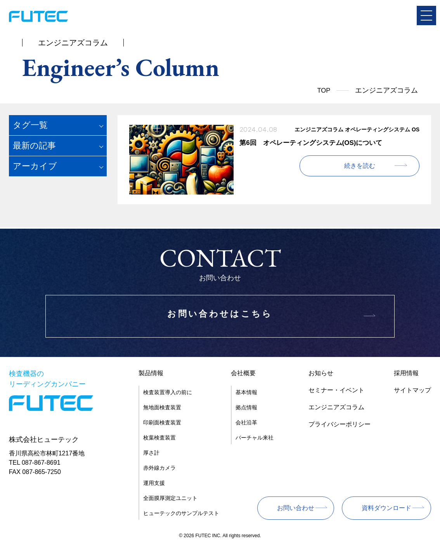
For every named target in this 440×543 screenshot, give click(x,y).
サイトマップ (412, 390)
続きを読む (375, 165)
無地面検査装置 (162, 407)
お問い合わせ (295, 508)
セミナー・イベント (336, 390)
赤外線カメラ (159, 468)
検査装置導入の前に (167, 392)
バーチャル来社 (255, 437)
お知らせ (320, 373)
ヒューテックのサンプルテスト (181, 513)
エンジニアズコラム (336, 407)
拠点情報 (246, 407)
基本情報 (246, 392)
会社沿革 (246, 422)
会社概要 (243, 373)
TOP (323, 90)
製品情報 (151, 373)
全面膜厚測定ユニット (170, 498)
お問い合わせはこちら (220, 316)
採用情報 (406, 373)
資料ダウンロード (386, 508)
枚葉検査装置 (159, 437)
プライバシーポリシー (339, 424)
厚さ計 (151, 453)
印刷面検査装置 (162, 422)
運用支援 (154, 483)
